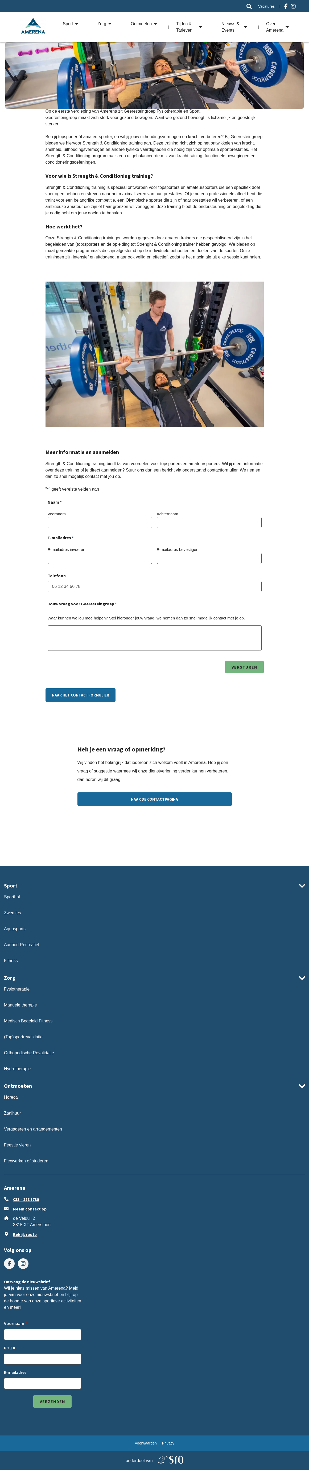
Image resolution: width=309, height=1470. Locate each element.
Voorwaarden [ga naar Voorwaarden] (146, 1443)
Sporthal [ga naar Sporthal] (12, 897)
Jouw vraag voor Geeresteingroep (82, 604)
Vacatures (266, 6)
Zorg (9, 977)
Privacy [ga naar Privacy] (168, 1443)
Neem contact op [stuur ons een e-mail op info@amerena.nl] (30, 1209)
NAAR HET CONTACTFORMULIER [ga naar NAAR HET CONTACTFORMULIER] (80, 695)
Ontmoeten (18, 1085)
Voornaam (57, 514)
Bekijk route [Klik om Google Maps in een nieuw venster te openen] (25, 1234)
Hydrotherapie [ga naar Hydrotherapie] (17, 1069)
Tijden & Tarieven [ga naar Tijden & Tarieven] (184, 27)
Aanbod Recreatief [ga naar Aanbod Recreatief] (21, 944)
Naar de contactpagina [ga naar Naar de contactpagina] (154, 799)
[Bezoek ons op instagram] (293, 6)
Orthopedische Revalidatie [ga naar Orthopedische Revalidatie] (29, 1053)
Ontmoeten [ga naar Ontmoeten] (141, 24)
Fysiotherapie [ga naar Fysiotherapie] (17, 989)
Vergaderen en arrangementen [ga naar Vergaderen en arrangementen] (33, 1129)
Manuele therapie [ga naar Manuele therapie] (20, 1005)
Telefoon (57, 575)
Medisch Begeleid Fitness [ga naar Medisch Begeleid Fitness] (28, 1021)
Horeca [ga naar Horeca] (11, 1097)
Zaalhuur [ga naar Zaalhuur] (12, 1113)
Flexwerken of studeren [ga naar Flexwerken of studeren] (26, 1161)
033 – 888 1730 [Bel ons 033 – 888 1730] (26, 1199)
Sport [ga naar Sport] (68, 24)
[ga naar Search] (249, 6)
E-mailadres (15, 1372)
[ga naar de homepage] (33, 27)
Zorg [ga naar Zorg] (101, 24)
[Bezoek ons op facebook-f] (286, 6)
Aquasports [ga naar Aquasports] (15, 929)
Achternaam (167, 514)
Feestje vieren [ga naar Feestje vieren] (17, 1145)
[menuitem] (249, 6)
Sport (11, 885)
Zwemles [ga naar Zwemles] (12, 913)
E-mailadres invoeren (66, 549)
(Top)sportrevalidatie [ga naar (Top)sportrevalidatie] (23, 1037)
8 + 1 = (9, 1347)
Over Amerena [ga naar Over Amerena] (274, 27)
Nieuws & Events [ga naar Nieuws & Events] (230, 27)
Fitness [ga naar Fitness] (11, 960)
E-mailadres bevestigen (178, 549)
